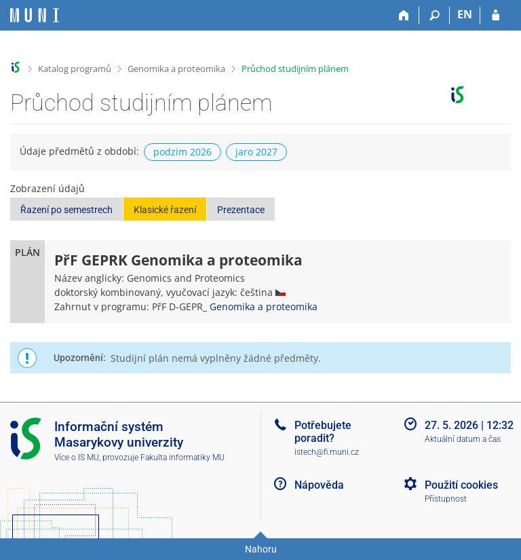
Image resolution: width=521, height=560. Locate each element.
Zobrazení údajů (47, 188)
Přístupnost (446, 499)
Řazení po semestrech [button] (66, 209)
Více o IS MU (76, 457)
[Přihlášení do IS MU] (495, 15)
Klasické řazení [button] (165, 209)
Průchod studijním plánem (295, 68)
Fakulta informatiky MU (182, 457)
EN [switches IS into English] (464, 14)
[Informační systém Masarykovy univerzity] (34, 15)
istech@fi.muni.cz (326, 452)
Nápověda (319, 485)
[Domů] (404, 15)
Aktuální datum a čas (463, 439)
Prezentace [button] (241, 209)
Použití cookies (461, 485)
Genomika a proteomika (176, 68)
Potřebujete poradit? (322, 432)
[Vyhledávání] (434, 15)
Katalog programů (74, 68)
